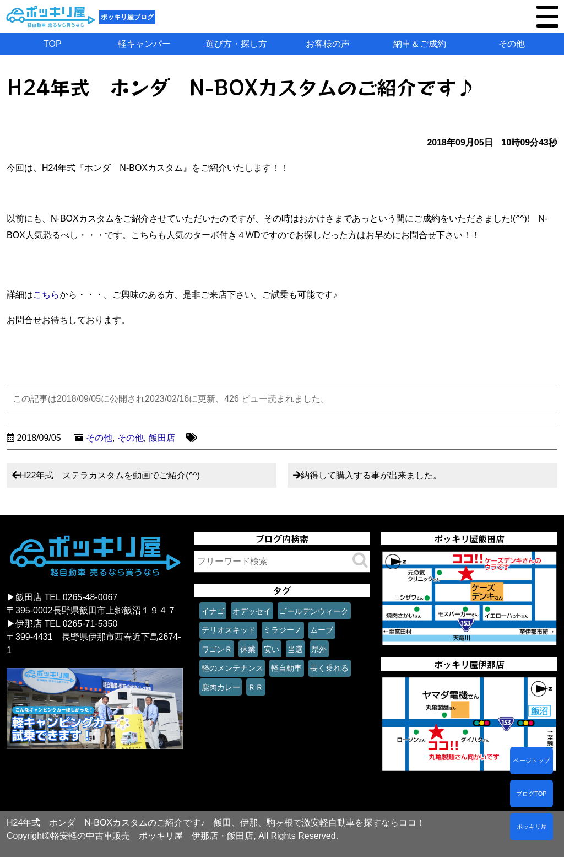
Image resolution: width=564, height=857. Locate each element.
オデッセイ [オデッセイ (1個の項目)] (251, 611)
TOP (53, 43)
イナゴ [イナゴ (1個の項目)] (213, 611)
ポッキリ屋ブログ (127, 17)
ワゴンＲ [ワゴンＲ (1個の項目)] (217, 649)
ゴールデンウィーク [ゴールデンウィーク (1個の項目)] (314, 611)
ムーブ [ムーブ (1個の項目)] (321, 630)
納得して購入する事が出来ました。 (371, 475)
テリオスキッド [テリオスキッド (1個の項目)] (229, 630)
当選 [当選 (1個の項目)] (295, 649)
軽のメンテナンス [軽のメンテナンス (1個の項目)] (232, 668)
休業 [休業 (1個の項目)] (248, 649)
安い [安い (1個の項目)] (271, 649)
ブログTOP (531, 793)
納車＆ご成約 (419, 43)
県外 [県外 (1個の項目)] (319, 649)
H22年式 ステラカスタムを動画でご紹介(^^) (110, 475)
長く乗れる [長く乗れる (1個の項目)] (329, 668)
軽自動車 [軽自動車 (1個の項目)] (286, 668)
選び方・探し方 (236, 43)
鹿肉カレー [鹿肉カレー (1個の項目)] (221, 687)
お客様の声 (328, 43)
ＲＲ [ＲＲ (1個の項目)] (255, 687)
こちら (46, 294)
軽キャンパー (144, 43)
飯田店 (162, 438)
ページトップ (531, 760)
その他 (511, 43)
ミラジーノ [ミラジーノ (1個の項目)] (282, 630)
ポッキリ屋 (532, 826)
